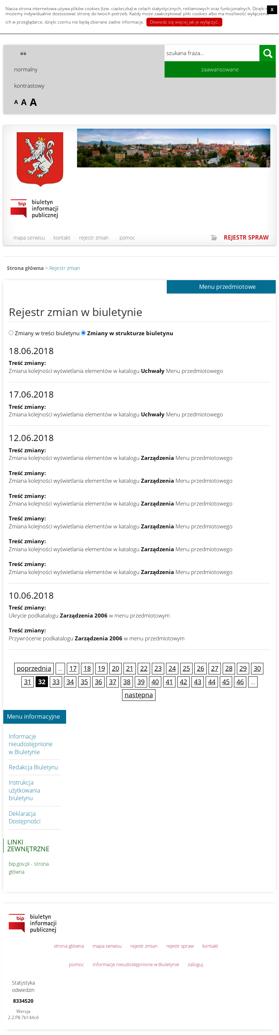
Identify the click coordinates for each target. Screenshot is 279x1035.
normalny (25, 69)
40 (155, 681)
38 (126, 681)
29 (243, 668)
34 (70, 681)
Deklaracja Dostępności (25, 817)
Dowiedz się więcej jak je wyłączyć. (184, 22)
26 (200, 668)
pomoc (127, 237)
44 (211, 681)
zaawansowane (220, 69)
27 (214, 668)
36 (98, 681)
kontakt (61, 237)
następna (139, 694)
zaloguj (195, 964)
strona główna (69, 946)
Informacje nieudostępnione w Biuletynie (31, 744)
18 (87, 668)
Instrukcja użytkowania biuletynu (24, 790)
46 (240, 681)
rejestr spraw (180, 946)
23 (158, 668)
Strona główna (25, 268)
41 (169, 681)
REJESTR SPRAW (246, 237)
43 (197, 681)
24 (172, 668)
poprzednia (34, 668)
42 (183, 681)
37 (112, 681)
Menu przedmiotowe (227, 287)
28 (228, 668)
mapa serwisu (29, 237)
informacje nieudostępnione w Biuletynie (136, 964)
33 (56, 681)
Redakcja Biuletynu (33, 767)
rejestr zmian (94, 237)
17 (73, 668)
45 (226, 681)
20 (115, 668)
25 (186, 668)
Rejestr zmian (64, 268)
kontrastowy (29, 85)
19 (101, 668)
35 (84, 681)
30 (257, 668)
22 (143, 668)
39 (141, 681)
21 (129, 668)
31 (27, 681)
